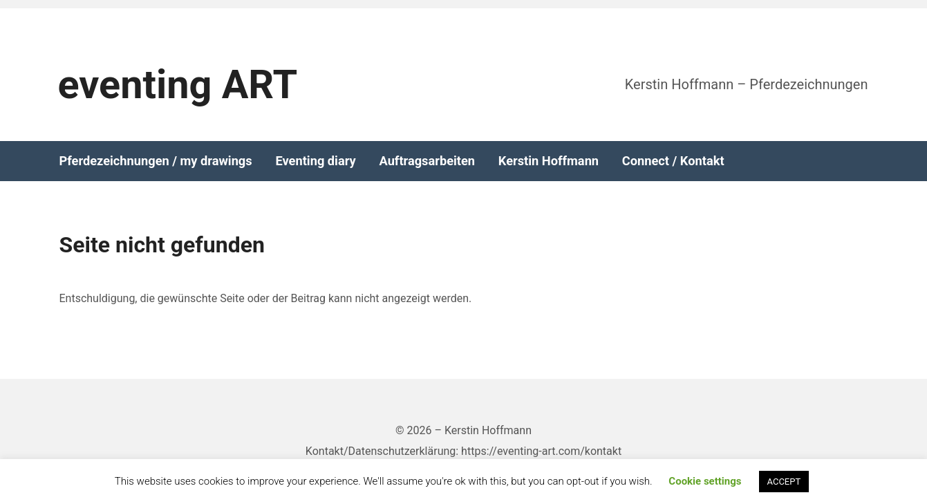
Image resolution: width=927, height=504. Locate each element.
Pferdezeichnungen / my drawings (155, 161)
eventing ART (178, 85)
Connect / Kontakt (673, 161)
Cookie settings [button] (704, 481)
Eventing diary (315, 161)
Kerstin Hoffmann (548, 161)
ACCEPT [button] (784, 481)
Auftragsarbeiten (427, 161)
